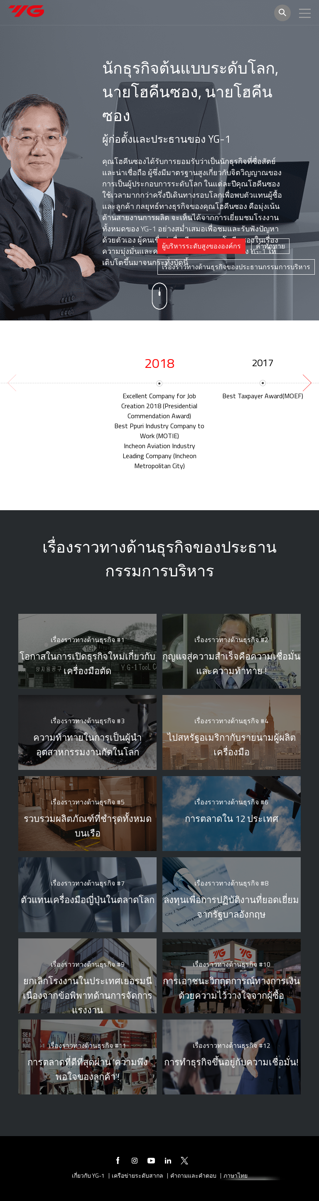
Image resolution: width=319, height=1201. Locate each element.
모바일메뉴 (305, 13)
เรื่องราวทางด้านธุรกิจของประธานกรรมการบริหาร (236, 267)
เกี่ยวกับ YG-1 (88, 1176)
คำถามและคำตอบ (193, 1176)
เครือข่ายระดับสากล (137, 1176)
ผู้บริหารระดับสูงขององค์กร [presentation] (201, 246)
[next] (306, 382)
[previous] (12, 382)
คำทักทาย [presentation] (270, 246)
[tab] (201, 246)
